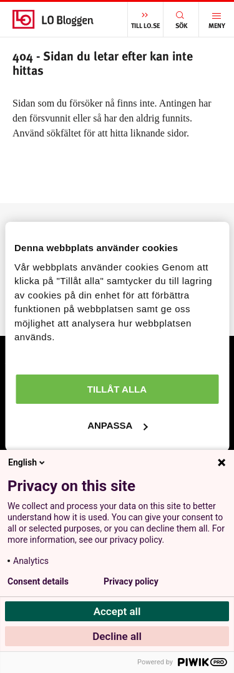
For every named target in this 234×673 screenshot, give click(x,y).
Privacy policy (131, 581)
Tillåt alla (117, 389)
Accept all (117, 611)
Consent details (38, 581)
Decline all (117, 636)
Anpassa (117, 425)
